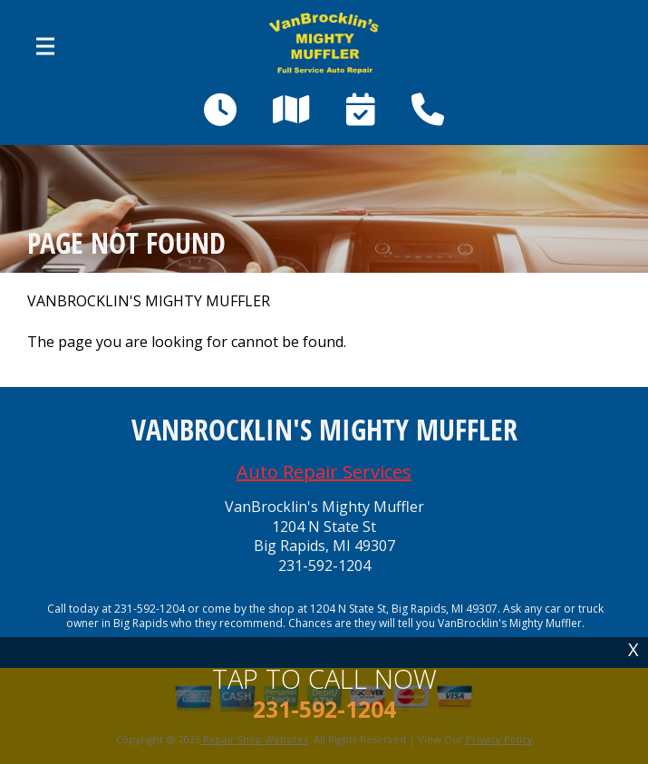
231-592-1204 (324, 565)
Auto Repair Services (324, 471)
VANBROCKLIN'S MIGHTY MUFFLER (148, 301)
